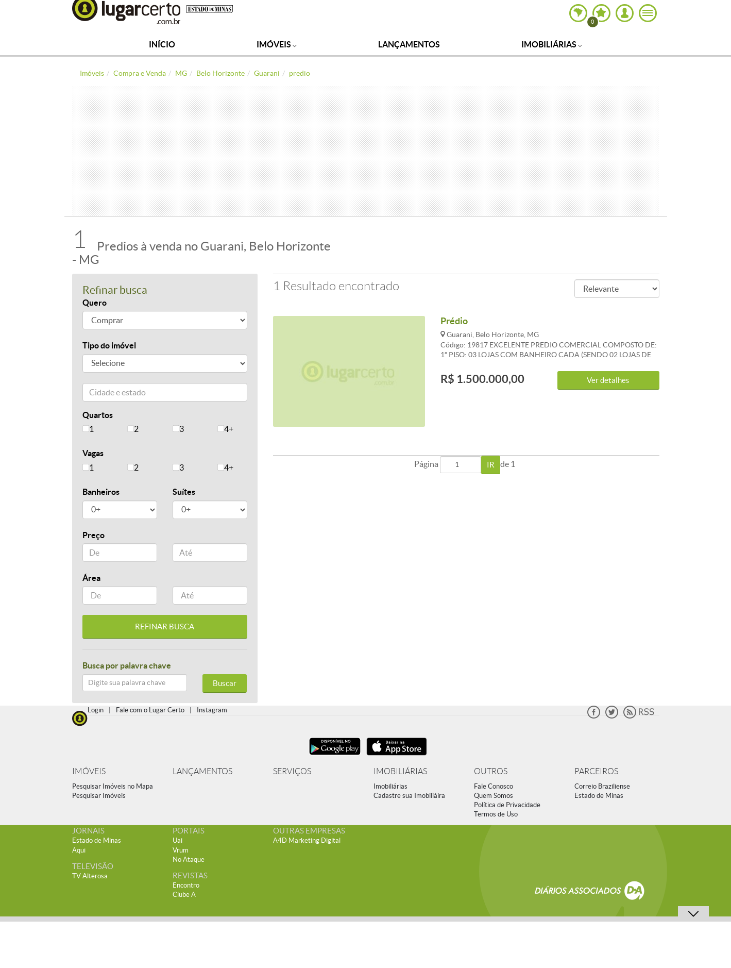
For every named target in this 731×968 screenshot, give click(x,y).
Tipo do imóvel (109, 345)
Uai (177, 840)
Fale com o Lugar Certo (150, 710)
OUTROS (490, 771)
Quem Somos (493, 795)
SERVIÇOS (292, 771)
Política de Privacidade (507, 805)
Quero (94, 302)
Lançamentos (409, 44)
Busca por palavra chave (126, 665)
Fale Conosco (493, 786)
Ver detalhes (608, 380)
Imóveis (277, 44)
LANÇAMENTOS (202, 771)
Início (162, 44)
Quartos (97, 415)
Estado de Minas (598, 795)
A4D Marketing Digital (307, 840)
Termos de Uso (496, 814)
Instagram (212, 710)
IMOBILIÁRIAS (400, 771)
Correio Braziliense (602, 786)
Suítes (184, 491)
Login (96, 710)
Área (91, 577)
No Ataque (189, 859)
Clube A (184, 894)
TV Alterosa (90, 876)
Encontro (186, 885)
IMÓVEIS (89, 771)
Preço (93, 535)
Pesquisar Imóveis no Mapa (112, 786)
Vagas (93, 453)
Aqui (79, 850)
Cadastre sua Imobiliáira (409, 795)
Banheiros (101, 491)
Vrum (181, 850)
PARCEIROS (596, 771)
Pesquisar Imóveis (99, 795)
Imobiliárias (551, 44)
